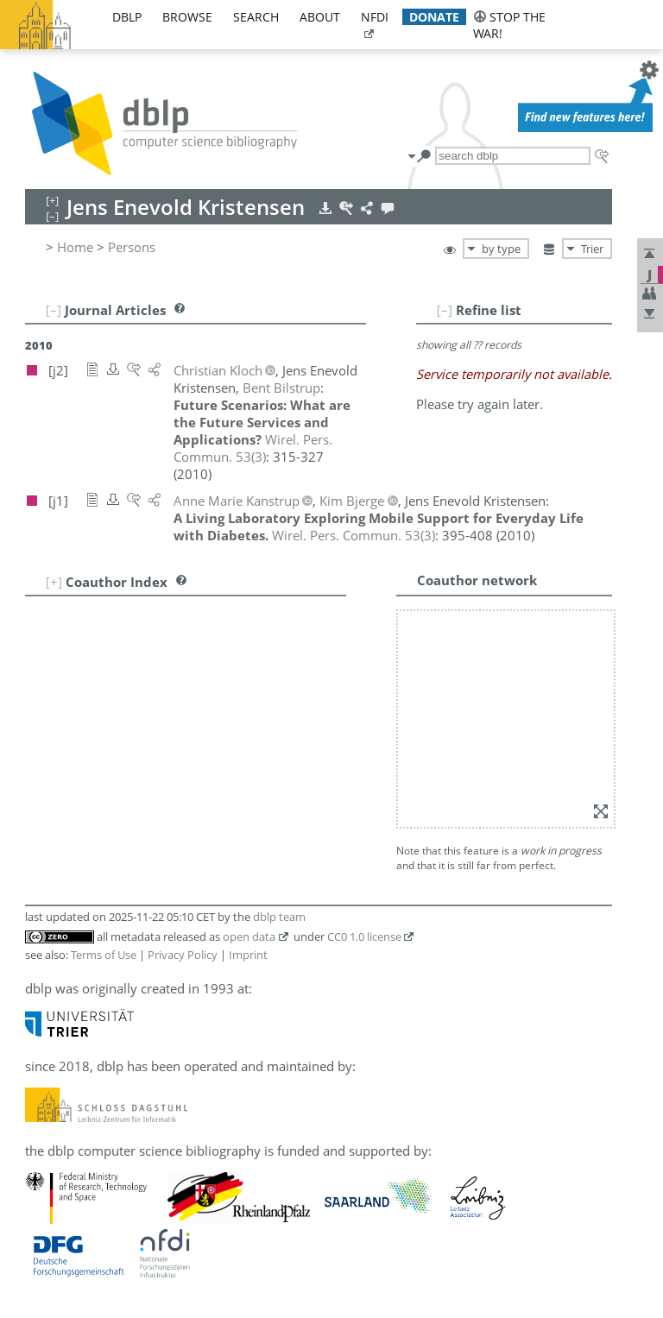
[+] (54, 581)
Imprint (248, 954)
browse (187, 17)
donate (434, 17)
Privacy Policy (183, 954)
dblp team (279, 916)
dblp (127, 17)
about (320, 17)
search (256, 17)
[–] (444, 309)
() (253, 448)
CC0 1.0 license (364, 936)
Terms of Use (103, 954)
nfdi (374, 17)
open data (249, 936)
